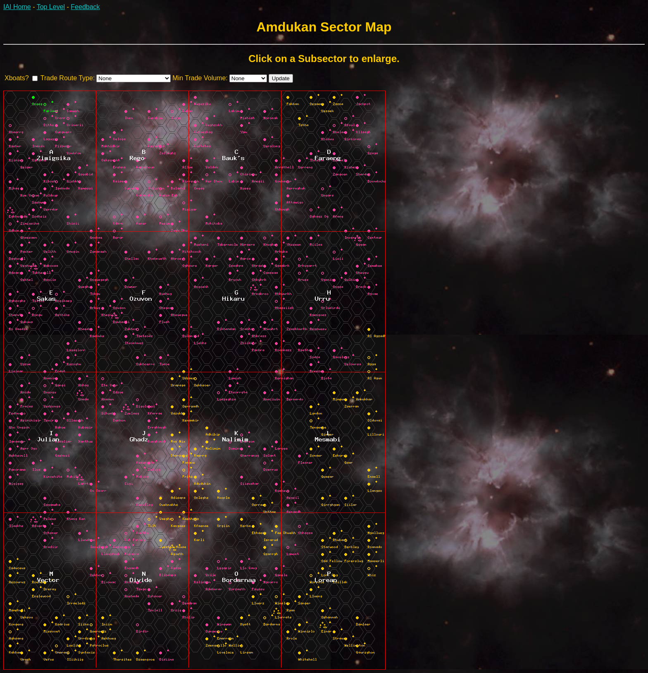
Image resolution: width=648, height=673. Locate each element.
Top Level (51, 6)
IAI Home (17, 6)
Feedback (85, 6)
